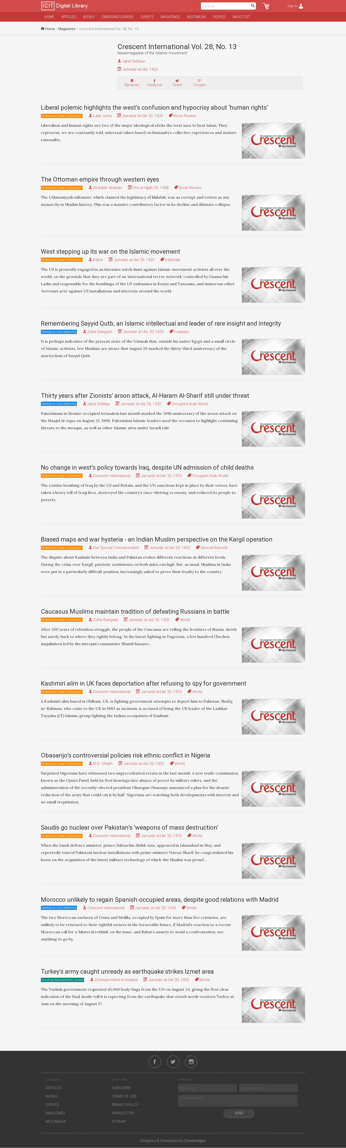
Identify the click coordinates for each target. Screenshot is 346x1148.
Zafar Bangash (99, 331)
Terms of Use (124, 1096)
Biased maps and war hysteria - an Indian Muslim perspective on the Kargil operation (156, 539)
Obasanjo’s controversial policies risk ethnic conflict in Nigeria (125, 755)
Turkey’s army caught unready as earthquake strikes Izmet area (127, 971)
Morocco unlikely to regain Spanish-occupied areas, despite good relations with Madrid (159, 899)
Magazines (170, 17)
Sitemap (119, 1122)
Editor (98, 260)
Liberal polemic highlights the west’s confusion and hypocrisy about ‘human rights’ (154, 107)
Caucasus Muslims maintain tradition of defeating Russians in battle (135, 611)
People (219, 17)
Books (89, 17)
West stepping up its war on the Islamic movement (110, 251)
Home (49, 17)
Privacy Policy (125, 1105)
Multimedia (196, 17)
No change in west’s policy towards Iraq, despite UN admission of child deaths (147, 467)
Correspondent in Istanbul (116, 980)
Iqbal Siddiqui (133, 61)
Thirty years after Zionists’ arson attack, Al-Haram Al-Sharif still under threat (145, 395)
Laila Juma (102, 116)
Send (239, 1113)
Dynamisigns (195, 1141)
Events (147, 17)
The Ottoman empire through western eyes (100, 179)
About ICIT (241, 17)
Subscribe (121, 1088)
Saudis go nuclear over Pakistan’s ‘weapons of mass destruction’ (129, 827)
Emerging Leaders (118, 17)
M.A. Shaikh (103, 763)
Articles (68, 17)
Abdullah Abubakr (107, 187)
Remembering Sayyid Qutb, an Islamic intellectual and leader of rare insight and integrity (161, 323)
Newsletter (123, 1113)
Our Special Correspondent (116, 547)
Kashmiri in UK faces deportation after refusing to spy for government (143, 683)
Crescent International (111, 475)
